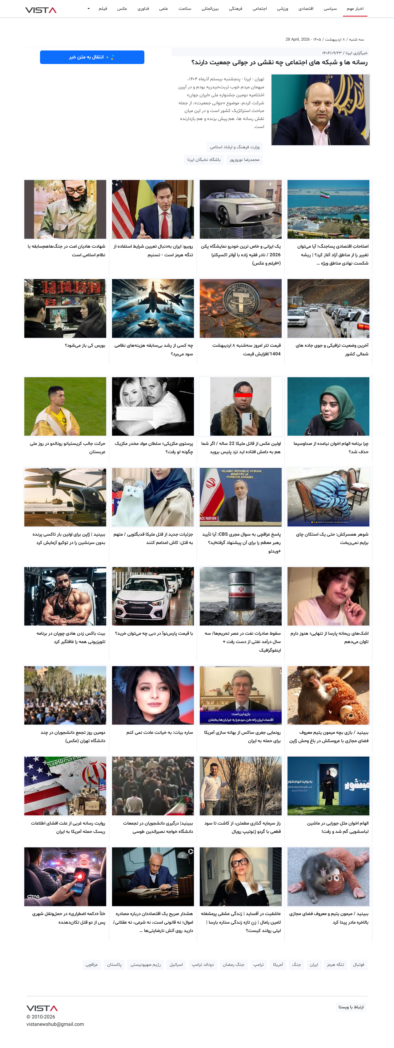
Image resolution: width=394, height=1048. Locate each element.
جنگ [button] (296, 965)
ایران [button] (314, 965)
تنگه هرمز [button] (335, 965)
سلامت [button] (185, 9)
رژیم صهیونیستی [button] (146, 965)
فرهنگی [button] (235, 9)
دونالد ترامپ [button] (203, 965)
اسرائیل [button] (176, 965)
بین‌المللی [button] (210, 9)
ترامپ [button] (258, 965)
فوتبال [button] (358, 965)
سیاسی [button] (330, 9)
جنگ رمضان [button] (233, 965)
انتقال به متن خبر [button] (92, 57)
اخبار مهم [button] (355, 9)
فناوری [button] (143, 9)
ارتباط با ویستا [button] (351, 1007)
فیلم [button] (103, 9)
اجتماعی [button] (260, 9)
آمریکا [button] (278, 965)
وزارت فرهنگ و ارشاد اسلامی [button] (234, 147)
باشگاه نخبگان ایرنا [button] (204, 160)
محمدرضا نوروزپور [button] (244, 160)
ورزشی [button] (282, 9)
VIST (40, 8)
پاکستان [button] (114, 965)
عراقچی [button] (92, 965)
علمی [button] (163, 9)
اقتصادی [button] (306, 9)
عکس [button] (122, 9)
